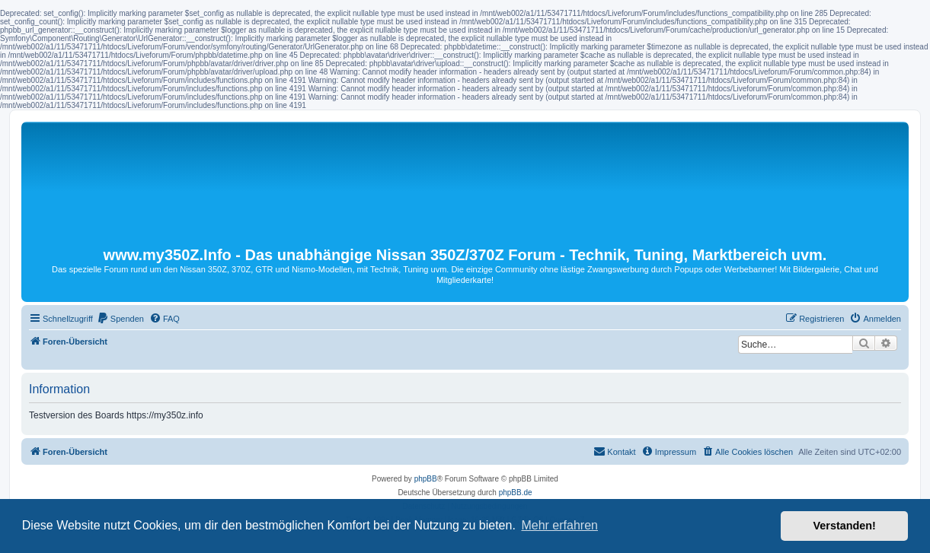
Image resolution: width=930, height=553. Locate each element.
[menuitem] (120, 319)
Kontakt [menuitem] (614, 451)
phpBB (425, 479)
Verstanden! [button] (844, 526)
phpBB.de (515, 492)
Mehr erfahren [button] (559, 525)
